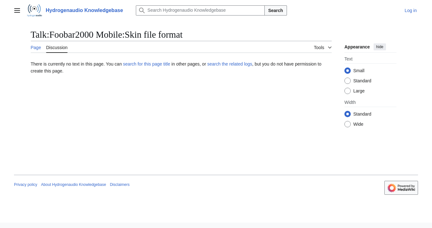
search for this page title (146, 63)
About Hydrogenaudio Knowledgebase (73, 184)
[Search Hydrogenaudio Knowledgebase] (200, 10)
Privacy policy (25, 184)
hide (379, 47)
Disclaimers (120, 184)
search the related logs (229, 63)
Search (275, 10)
